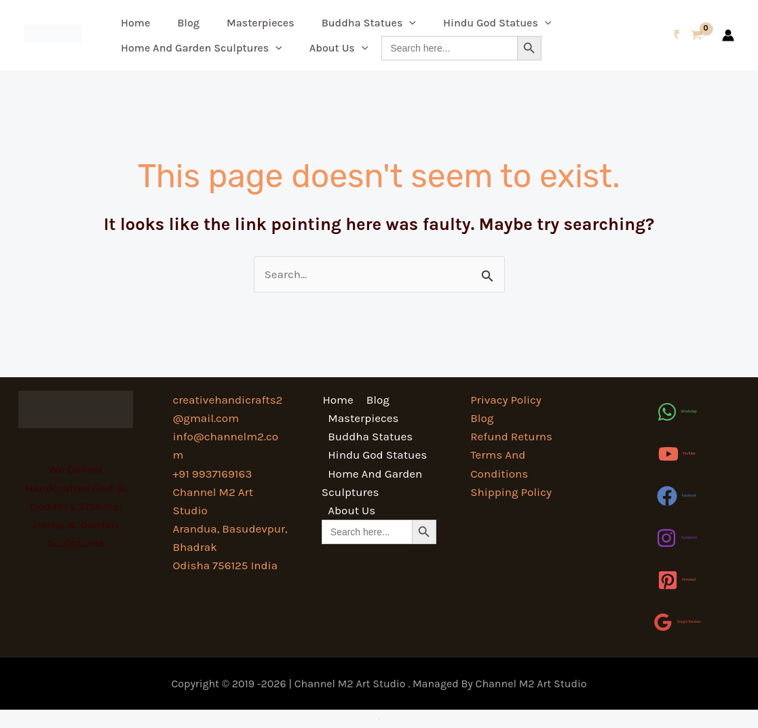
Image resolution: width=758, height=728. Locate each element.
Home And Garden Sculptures (201, 47)
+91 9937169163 (212, 473)
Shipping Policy (511, 492)
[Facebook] (676, 496)
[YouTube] (676, 454)
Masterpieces (261, 22)
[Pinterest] (677, 580)
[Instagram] (676, 538)
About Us (338, 47)
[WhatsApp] (677, 412)
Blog (188, 22)
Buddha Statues (369, 22)
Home (135, 22)
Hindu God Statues (497, 22)
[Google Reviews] (677, 622)
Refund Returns (511, 436)
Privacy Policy (505, 399)
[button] (409, 22)
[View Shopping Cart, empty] (687, 35)
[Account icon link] (728, 35)
